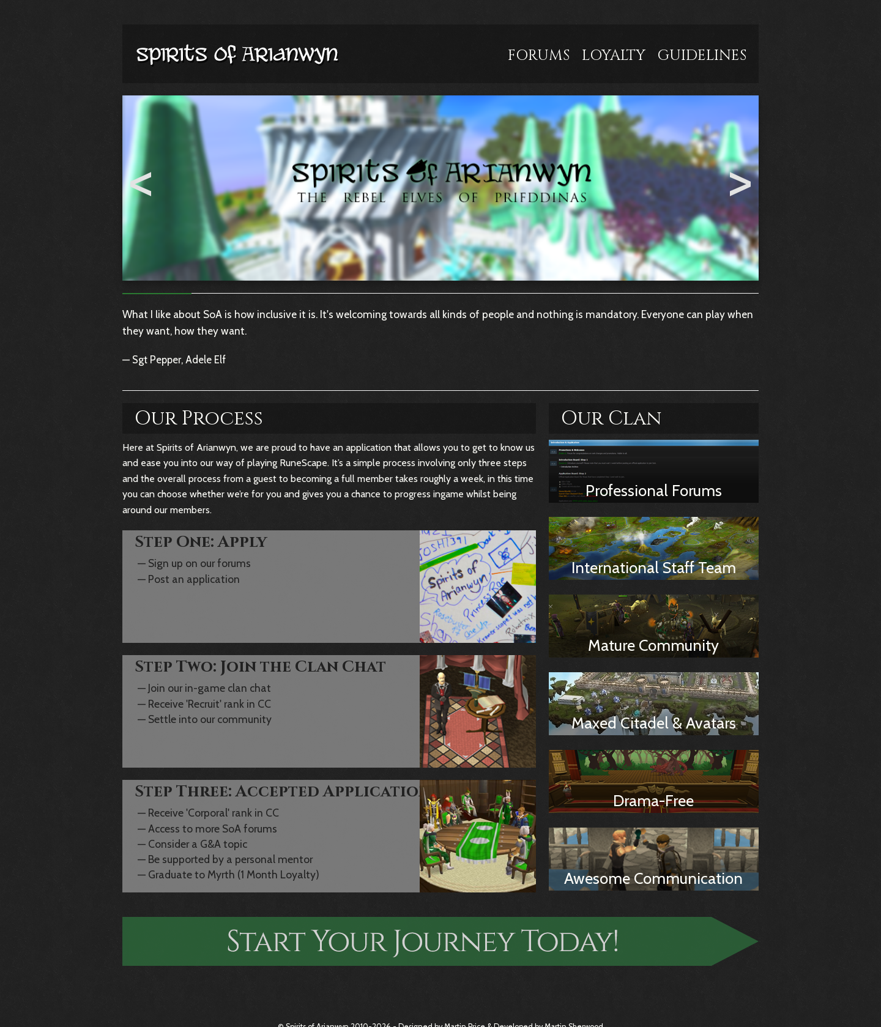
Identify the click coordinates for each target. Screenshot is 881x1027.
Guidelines (702, 55)
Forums (539, 55)
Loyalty (613, 55)
